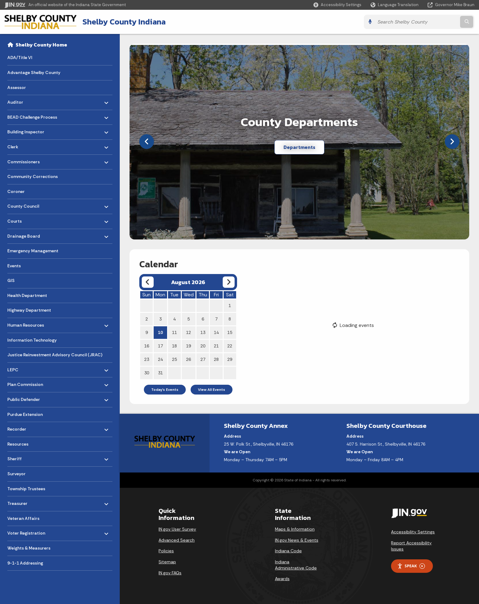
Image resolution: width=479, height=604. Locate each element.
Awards (282, 578)
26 (188, 359)
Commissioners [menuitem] (25, 160)
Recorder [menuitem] (25, 428)
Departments (299, 147)
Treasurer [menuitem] (25, 502)
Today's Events (164, 389)
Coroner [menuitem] (16, 191)
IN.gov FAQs (170, 573)
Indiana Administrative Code (296, 565)
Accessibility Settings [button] (413, 532)
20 (202, 346)
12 (188, 332)
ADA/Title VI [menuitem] (19, 57)
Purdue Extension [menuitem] (25, 414)
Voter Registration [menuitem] (26, 532)
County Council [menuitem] (25, 205)
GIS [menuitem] (11, 280)
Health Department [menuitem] (27, 295)
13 (202, 332)
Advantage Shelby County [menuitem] (33, 72)
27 (202, 359)
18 (174, 346)
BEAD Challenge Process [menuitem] (32, 115)
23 (146, 359)
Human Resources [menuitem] (25, 324)
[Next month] (229, 282)
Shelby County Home (41, 44)
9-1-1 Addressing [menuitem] (25, 563)
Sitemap (167, 562)
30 (146, 373)
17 (160, 346)
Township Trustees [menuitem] (26, 488)
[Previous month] (148, 282)
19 (188, 346)
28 (216, 359)
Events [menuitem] (14, 266)
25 (174, 359)
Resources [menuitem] (17, 444)
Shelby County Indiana (124, 22)
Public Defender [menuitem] (25, 398)
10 (160, 332)
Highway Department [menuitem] (29, 310)
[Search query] (416, 22)
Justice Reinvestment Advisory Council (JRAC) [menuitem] (54, 355)
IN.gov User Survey (177, 529)
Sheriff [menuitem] (25, 457)
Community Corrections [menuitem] (32, 176)
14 (216, 332)
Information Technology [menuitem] (32, 340)
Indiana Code (288, 551)
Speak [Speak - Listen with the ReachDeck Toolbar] (411, 566)
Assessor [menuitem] (16, 87)
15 (229, 332)
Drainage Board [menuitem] (25, 234)
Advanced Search (177, 540)
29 (229, 359)
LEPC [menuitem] (25, 368)
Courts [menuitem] (25, 220)
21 (216, 346)
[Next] (452, 141)
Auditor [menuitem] (25, 101)
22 (229, 346)
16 (146, 346)
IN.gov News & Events (296, 540)
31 (160, 373)
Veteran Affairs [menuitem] (23, 518)
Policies (166, 551)
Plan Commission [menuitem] (25, 383)
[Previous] (146, 141)
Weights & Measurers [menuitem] (28, 548)
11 (174, 332)
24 (160, 359)
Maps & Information (295, 529)
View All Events (211, 389)
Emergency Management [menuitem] (32, 251)
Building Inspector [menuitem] (25, 130)
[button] (337, 5)
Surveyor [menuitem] (16, 473)
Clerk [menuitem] (25, 145)
